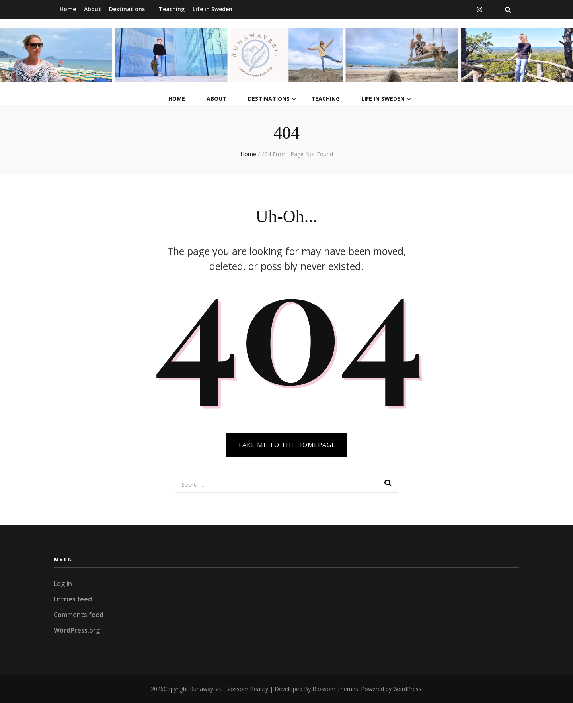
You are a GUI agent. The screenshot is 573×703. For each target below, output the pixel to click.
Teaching (172, 9)
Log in (63, 583)
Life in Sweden (212, 9)
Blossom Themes (335, 689)
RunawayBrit (206, 689)
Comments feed (78, 614)
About (92, 9)
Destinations (127, 9)
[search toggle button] (508, 10)
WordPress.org (77, 630)
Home (68, 9)
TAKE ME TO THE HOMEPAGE (286, 445)
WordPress (407, 689)
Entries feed (73, 599)
